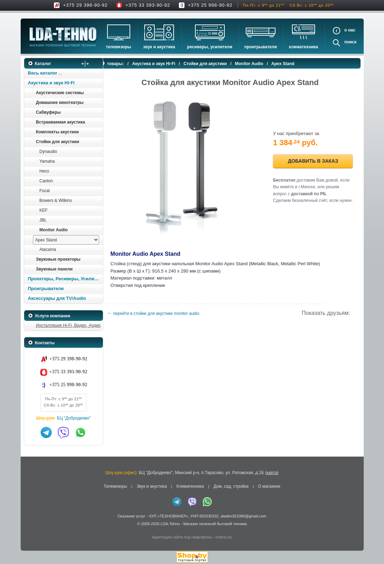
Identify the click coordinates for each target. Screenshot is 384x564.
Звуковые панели (54, 269)
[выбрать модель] (66, 240)
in (30, 529)
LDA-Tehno (170, 524)
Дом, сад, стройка (231, 486)
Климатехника (303, 46)
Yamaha (47, 161)
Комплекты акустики (57, 131)
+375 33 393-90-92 (147, 5)
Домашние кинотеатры (60, 102)
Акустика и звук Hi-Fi (51, 82)
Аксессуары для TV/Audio (57, 298)
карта (271, 472)
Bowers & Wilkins (56, 200)
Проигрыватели (260, 46)
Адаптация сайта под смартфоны (182, 537)
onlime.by (223, 537)
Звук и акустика (159, 46)
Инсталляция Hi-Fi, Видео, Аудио (68, 325)
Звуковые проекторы (58, 259)
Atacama (48, 249)
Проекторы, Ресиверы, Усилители (65, 278)
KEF (44, 210)
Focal (45, 190)
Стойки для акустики (57, 141)
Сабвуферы (48, 112)
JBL (43, 220)
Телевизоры (118, 46)
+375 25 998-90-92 (210, 5)
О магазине (269, 486)
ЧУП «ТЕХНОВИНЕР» (168, 516)
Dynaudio (48, 151)
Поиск (350, 42)
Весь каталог (42, 73)
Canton (46, 180)
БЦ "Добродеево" (74, 418)
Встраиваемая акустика (60, 122)
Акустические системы (60, 92)
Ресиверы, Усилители (209, 46)
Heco (44, 171)
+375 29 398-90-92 (85, 5)
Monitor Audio (54, 229)
